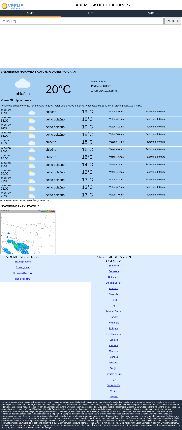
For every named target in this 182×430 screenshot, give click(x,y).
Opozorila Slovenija (23, 273)
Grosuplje (114, 294)
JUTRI (91, 13)
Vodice (113, 391)
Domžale (113, 288)
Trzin (113, 380)
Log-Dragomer (113, 334)
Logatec (114, 340)
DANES (30, 13)
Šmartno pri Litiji (114, 374)
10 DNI (151, 13)
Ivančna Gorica (113, 311)
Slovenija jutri (22, 267)
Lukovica (113, 345)
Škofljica (113, 368)
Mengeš (114, 357)
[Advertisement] (91, 46)
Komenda (114, 323)
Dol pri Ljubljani (113, 283)
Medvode (113, 351)
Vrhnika (114, 397)
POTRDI (173, 21)
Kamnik (113, 317)
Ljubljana (113, 328)
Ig (114, 305)
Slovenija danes (23, 261)
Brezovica (114, 271)
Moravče (113, 362)
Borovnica (114, 265)
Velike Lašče (113, 385)
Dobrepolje (113, 277)
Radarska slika (22, 279)
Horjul (114, 300)
